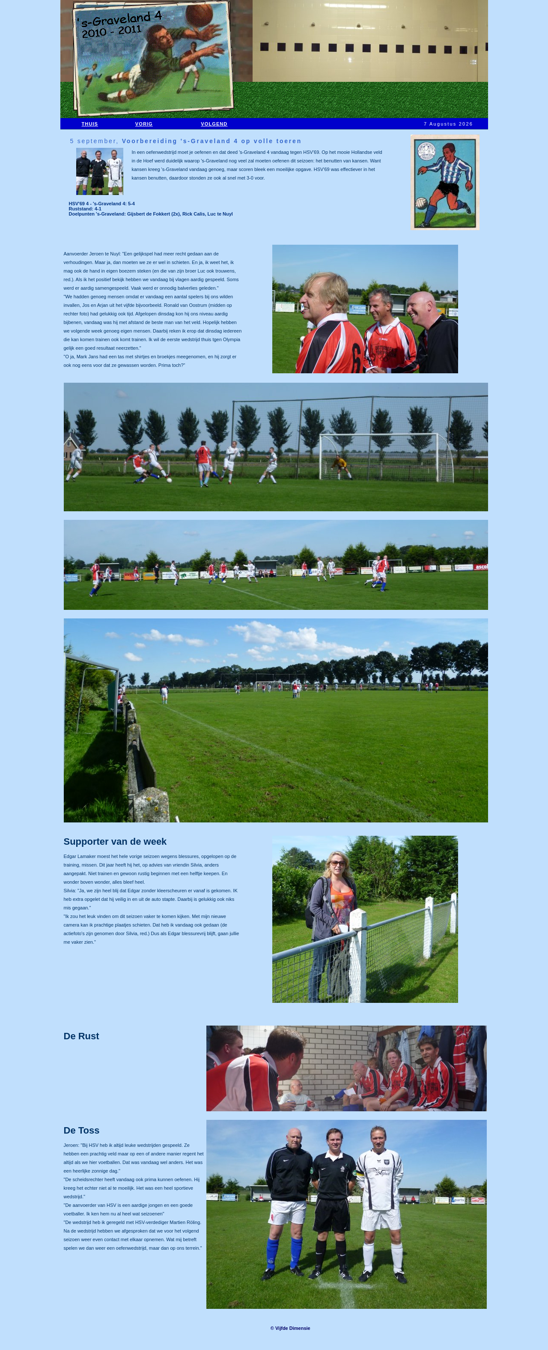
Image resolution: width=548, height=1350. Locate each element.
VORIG (144, 123)
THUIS (90, 123)
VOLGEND (214, 123)
